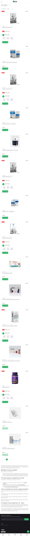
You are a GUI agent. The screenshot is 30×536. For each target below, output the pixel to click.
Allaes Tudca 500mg (5, 387)
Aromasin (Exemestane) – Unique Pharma (9, 123)
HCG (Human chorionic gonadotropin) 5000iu (9, 325)
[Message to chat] (28, 531)
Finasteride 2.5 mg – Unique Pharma (8, 211)
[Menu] (1, 1)
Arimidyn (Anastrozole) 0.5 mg (7, 27)
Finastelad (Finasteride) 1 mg (7, 176)
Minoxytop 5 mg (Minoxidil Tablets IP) (8, 448)
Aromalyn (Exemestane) (21, 484)
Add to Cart (5, 42)
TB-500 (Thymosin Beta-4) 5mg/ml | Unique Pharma (10, 299)
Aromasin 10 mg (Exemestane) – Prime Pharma (10, 150)
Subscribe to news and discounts (6, 515)
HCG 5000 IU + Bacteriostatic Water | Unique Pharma (11, 360)
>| (11, 459)
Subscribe (26, 519)
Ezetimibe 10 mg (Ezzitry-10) (7, 422)
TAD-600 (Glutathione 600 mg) (7, 273)
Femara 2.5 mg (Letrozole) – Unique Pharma (9, 62)
